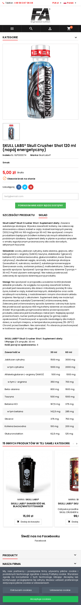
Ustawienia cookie (60, 590)
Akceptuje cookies (40, 599)
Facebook (40, 540)
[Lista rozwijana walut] (57, 3)
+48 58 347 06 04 (23, 2)
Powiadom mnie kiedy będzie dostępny (40, 205)
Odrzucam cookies (21, 590)
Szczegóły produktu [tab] (19, 215)
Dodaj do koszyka (28, 521)
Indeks (7, 155)
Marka (34, 155)
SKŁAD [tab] (43, 215)
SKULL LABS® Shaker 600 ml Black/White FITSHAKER (28, 505)
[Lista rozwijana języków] (70, 3)
